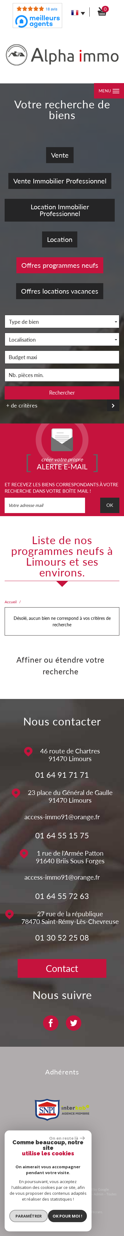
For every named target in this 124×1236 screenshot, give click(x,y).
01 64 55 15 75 (62, 835)
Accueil (11, 602)
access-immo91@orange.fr (62, 817)
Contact (62, 968)
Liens (87, 1194)
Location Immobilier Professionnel (60, 210)
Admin (98, 1194)
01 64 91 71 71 (62, 774)
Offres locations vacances (59, 291)
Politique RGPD (73, 1199)
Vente (60, 155)
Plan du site (16, 1194)
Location (59, 239)
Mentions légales (41, 1194)
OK (109, 505)
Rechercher (62, 392)
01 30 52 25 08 (62, 937)
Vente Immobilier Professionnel (59, 181)
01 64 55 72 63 (62, 896)
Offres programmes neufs (59, 265)
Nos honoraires (68, 1194)
